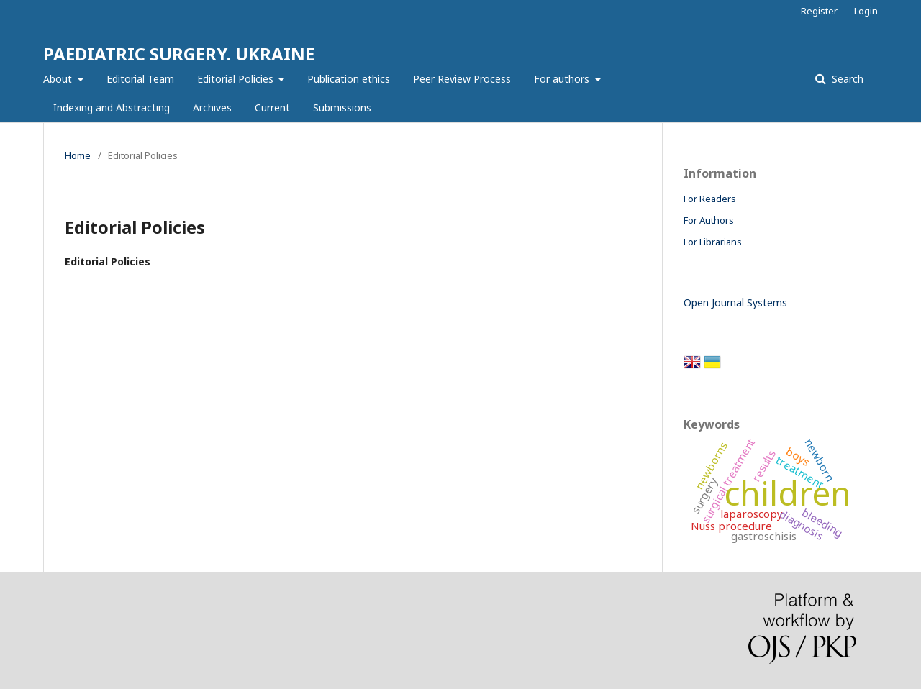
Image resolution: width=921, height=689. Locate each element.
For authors (563, 79)
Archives (212, 107)
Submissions (342, 107)
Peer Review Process (462, 79)
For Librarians (713, 241)
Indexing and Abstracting (111, 107)
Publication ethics (348, 79)
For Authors (709, 220)
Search (846, 79)
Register (819, 10)
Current (272, 107)
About (59, 79)
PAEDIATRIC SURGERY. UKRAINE (178, 53)
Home (78, 155)
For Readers (710, 198)
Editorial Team (140, 79)
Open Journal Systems (735, 302)
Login (866, 10)
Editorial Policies (236, 79)
